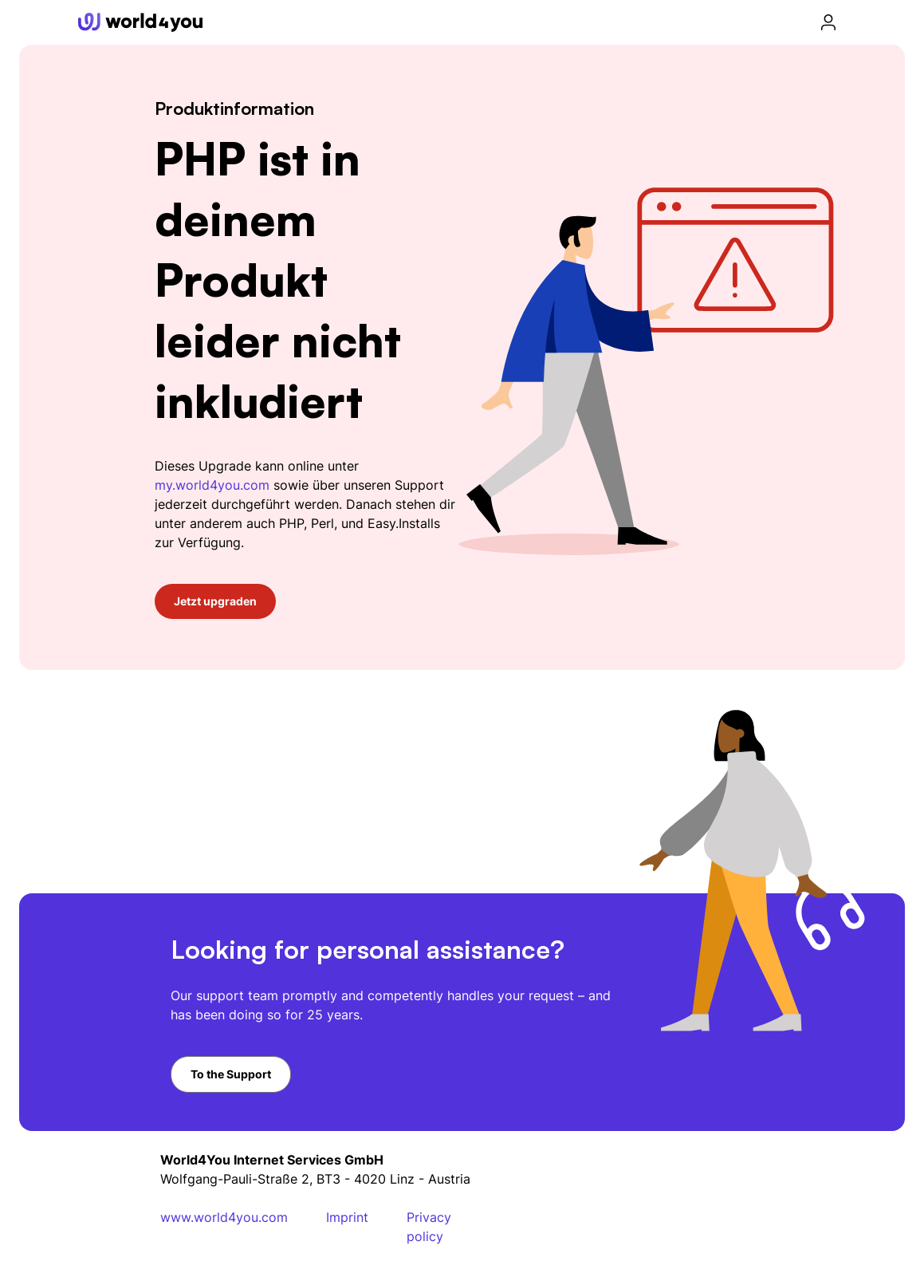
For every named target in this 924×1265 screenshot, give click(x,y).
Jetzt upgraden (215, 601)
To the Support (231, 1074)
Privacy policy (429, 1226)
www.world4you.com (224, 1217)
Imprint (347, 1217)
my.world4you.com (212, 485)
